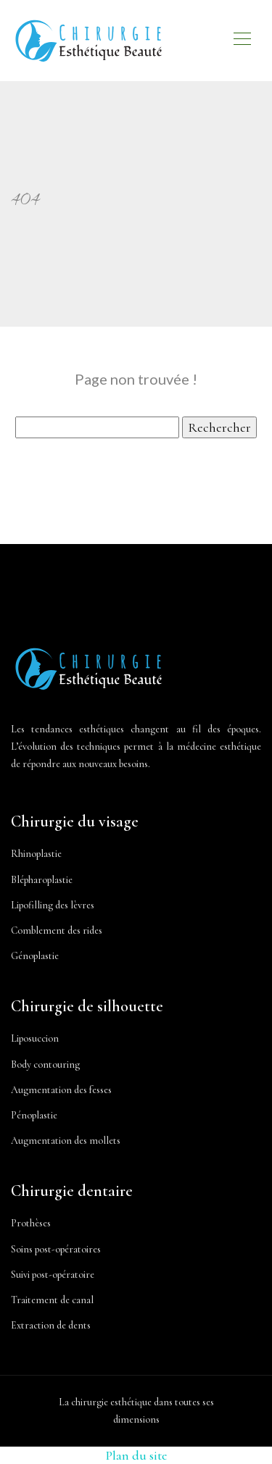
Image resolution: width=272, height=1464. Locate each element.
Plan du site (136, 1455)
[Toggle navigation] (241, 40)
